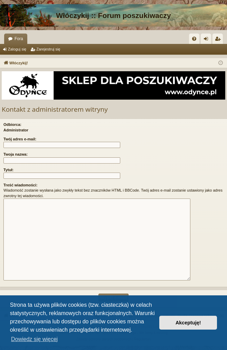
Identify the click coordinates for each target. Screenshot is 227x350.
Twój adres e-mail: (19, 139)
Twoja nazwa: (15, 154)
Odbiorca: (12, 124)
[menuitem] (194, 39)
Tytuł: (8, 170)
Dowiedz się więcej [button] (34, 339)
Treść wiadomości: (20, 185)
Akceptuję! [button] (188, 322)
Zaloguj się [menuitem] (207, 40)
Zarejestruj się (48, 49)
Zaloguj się (17, 49)
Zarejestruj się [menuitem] (219, 40)
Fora (19, 38)
